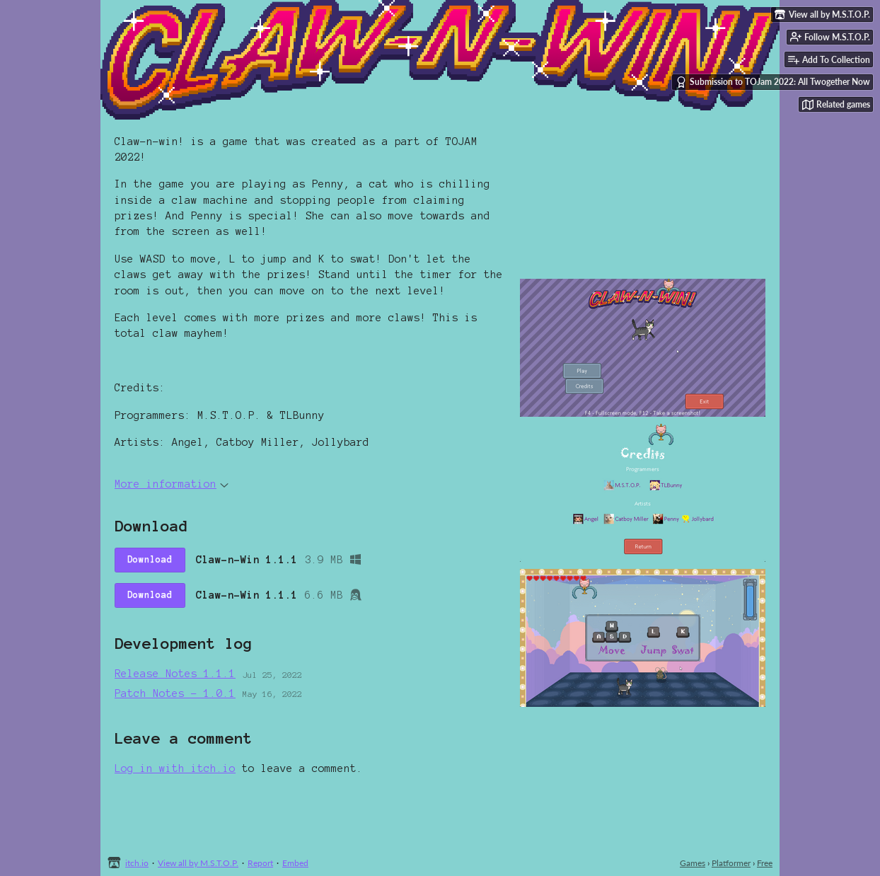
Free (764, 863)
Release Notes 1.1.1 (175, 673)
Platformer (731, 863)
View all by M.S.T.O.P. (198, 863)
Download (150, 560)
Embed (295, 863)
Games (692, 863)
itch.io (137, 863)
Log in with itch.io (175, 768)
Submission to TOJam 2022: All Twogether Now (773, 82)
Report (260, 863)
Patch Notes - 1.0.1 (175, 693)
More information (171, 484)
